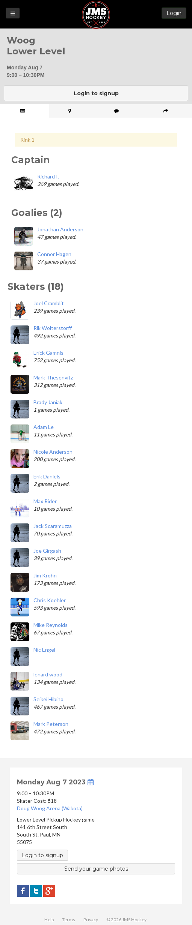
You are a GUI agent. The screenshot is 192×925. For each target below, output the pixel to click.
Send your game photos (96, 868)
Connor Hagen (54, 254)
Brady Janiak (47, 402)
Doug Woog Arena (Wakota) (50, 808)
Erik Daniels (46, 476)
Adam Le (43, 427)
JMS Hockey (96, 15)
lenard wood (47, 674)
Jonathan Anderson (60, 229)
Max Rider (45, 501)
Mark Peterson (50, 724)
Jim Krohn (45, 575)
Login (173, 13)
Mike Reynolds (50, 625)
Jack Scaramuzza (52, 526)
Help (49, 919)
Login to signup (96, 93)
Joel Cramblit (48, 303)
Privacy (90, 919)
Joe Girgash (47, 550)
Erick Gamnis (48, 352)
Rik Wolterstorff (52, 328)
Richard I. (48, 176)
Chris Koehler (49, 600)
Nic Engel (44, 649)
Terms (68, 919)
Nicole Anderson (53, 451)
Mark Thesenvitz (53, 377)
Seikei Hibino (48, 699)
